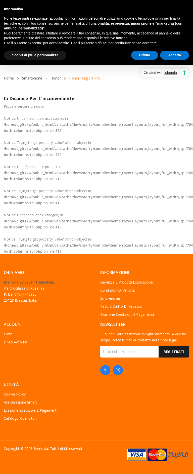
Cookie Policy (15, 394)
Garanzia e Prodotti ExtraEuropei (127, 282)
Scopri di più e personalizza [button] (35, 55)
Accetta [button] (174, 55)
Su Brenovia (110, 298)
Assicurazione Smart (20, 402)
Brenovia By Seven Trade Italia (29, 282)
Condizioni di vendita (117, 290)
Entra (8, 334)
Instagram (118, 370)
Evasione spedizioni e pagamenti (127, 314)
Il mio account (15, 342)
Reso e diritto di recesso (121, 306)
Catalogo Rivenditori (20, 418)
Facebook (105, 370)
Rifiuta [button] (144, 55)
